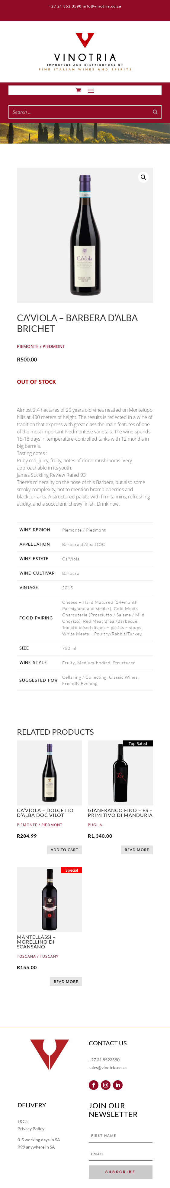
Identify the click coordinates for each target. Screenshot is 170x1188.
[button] (143, 177)
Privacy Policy (31, 1128)
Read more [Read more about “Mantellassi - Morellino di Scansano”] (66, 981)
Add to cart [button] (64, 849)
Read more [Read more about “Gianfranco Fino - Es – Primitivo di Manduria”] (137, 849)
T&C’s (23, 1121)
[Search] (155, 112)
